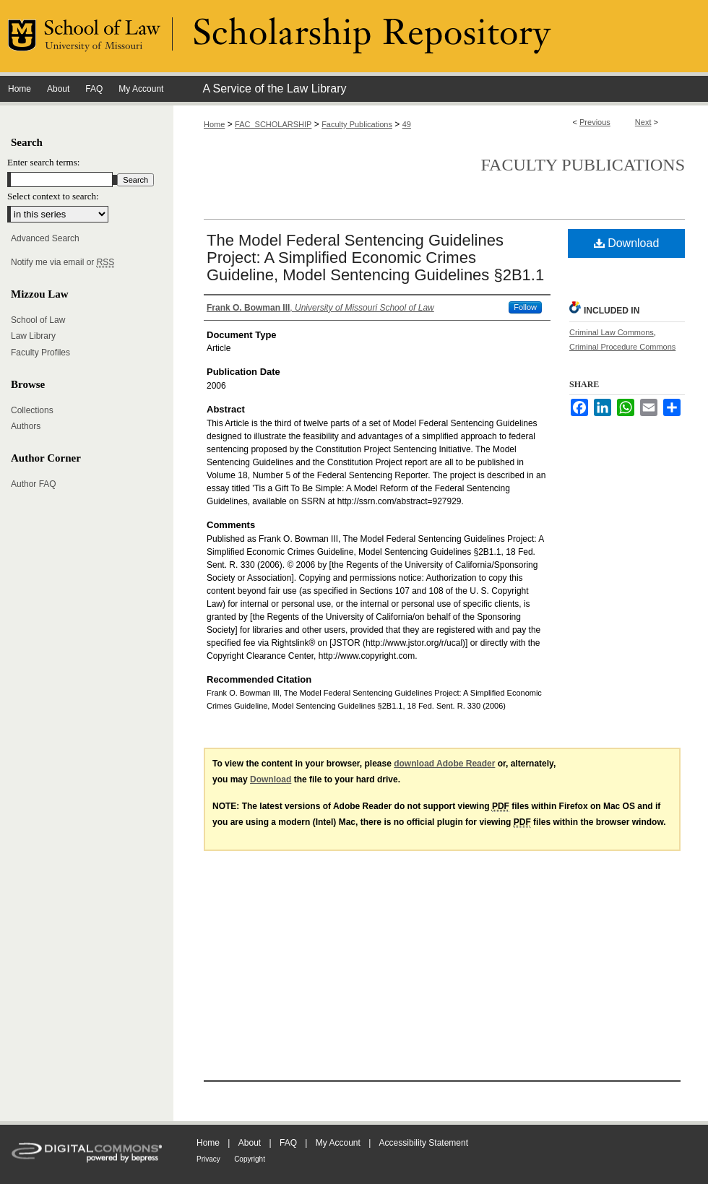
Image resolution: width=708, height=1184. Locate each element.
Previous (594, 122)
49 (406, 124)
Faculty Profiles (40, 352)
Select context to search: (53, 196)
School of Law (38, 320)
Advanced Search (45, 238)
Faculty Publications (356, 124)
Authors (25, 426)
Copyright (249, 1159)
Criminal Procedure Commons (622, 346)
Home (214, 124)
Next (643, 122)
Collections (32, 410)
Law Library (33, 336)
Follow (525, 307)
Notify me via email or (62, 262)
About (249, 1143)
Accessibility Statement (423, 1143)
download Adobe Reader (444, 764)
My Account (338, 1143)
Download (627, 243)
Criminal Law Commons (611, 332)
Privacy (208, 1159)
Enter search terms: (43, 162)
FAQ (288, 1143)
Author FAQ (33, 484)
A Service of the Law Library (274, 88)
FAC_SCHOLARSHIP (273, 124)
